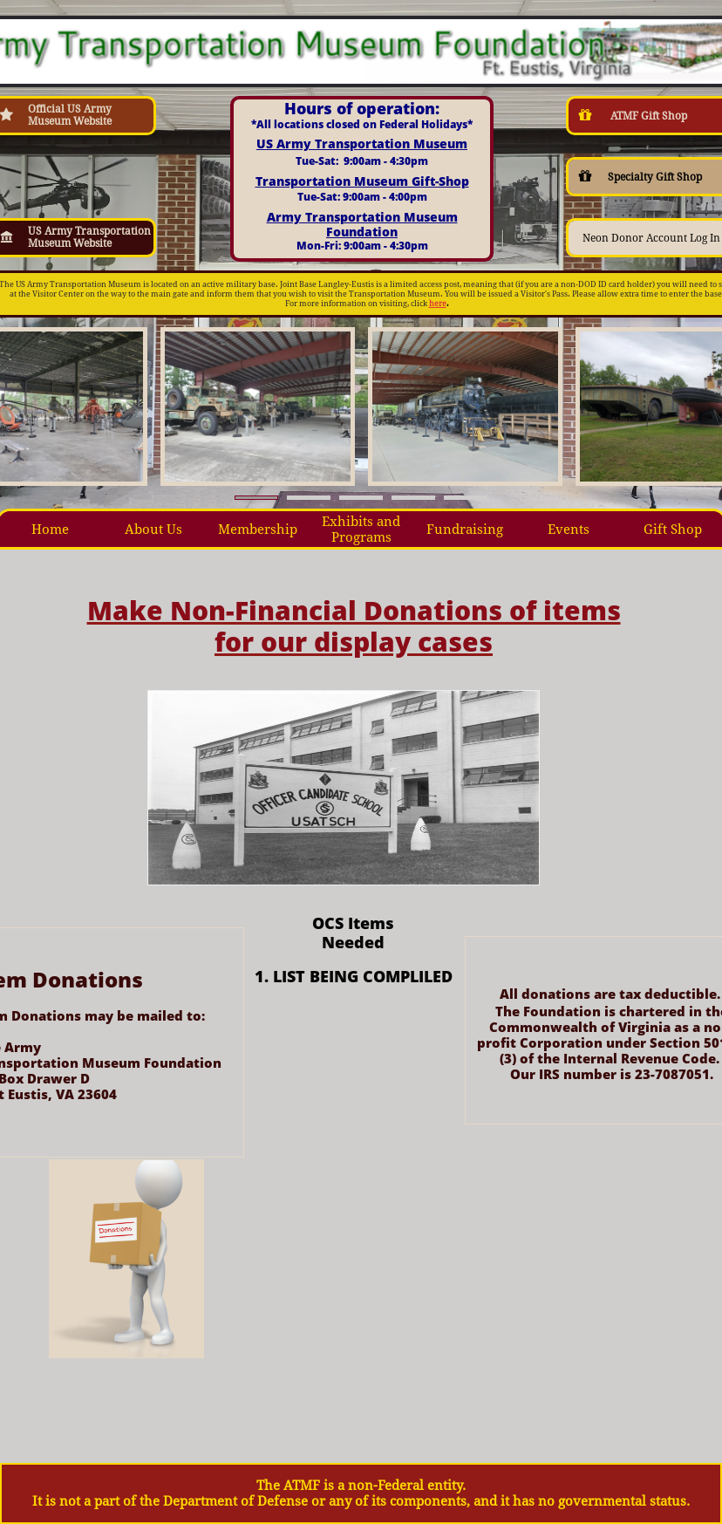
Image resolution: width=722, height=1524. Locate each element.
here (437, 303)
